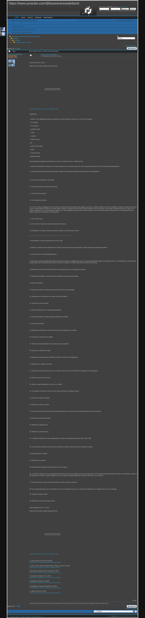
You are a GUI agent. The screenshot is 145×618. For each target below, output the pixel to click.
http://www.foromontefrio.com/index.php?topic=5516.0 (45, 582)
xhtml (131, 616)
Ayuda (23, 17)
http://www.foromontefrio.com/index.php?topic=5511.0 (45, 572)
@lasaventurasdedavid (15, 54)
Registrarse (48, 17)
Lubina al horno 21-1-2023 (23, 42)
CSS (134, 616)
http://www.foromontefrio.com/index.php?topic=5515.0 (45, 577)
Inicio (17, 17)
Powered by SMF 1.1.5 (15, 616)
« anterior (127, 46)
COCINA (15, 38)
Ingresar (38, 17)
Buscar (30, 17)
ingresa (120, 6)
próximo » (134, 46)
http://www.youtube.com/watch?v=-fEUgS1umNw (43, 109)
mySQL (123, 616)
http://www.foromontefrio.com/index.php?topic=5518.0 (45, 588)
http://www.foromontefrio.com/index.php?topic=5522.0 (45, 593)
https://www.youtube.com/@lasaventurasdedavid (26, 36)
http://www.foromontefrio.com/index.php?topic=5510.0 (45, 567)
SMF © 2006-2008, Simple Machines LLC (32, 616)
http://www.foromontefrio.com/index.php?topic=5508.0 (45, 562)
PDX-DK (109, 616)
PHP (127, 616)
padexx (119, 616)
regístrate (126, 6)
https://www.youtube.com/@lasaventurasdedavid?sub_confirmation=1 (56, 20)
